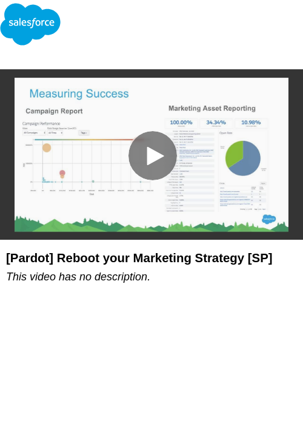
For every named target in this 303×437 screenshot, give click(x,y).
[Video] (151, 154)
